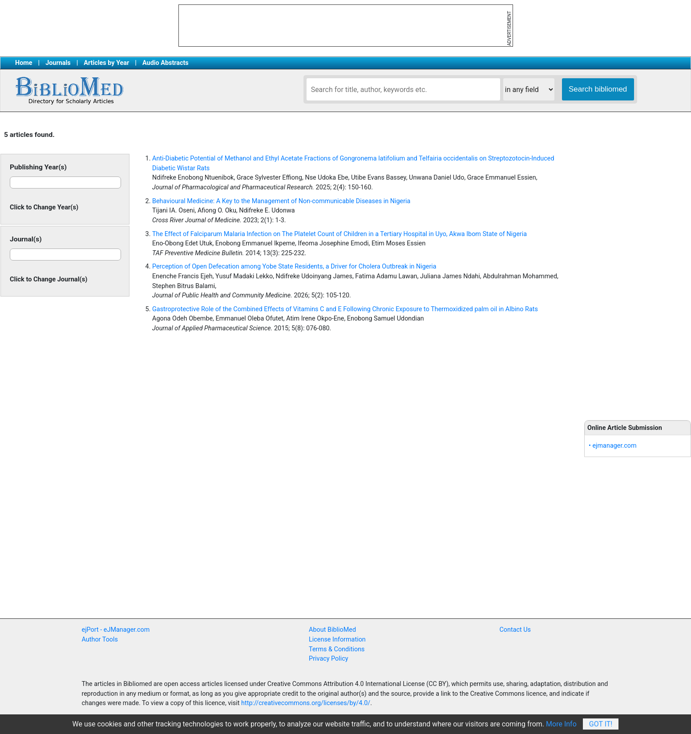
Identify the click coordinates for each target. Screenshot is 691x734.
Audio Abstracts (165, 63)
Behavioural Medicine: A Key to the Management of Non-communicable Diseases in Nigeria (281, 201)
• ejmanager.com (613, 445)
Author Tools (100, 639)
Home (23, 63)
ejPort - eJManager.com (116, 630)
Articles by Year (106, 63)
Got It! (601, 724)
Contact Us (515, 630)
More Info (561, 724)
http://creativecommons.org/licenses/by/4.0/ (305, 703)
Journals (57, 63)
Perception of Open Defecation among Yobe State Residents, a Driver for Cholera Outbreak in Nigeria (294, 266)
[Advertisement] (637, 266)
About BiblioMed (332, 630)
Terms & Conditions (336, 649)
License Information (337, 639)
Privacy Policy (328, 658)
